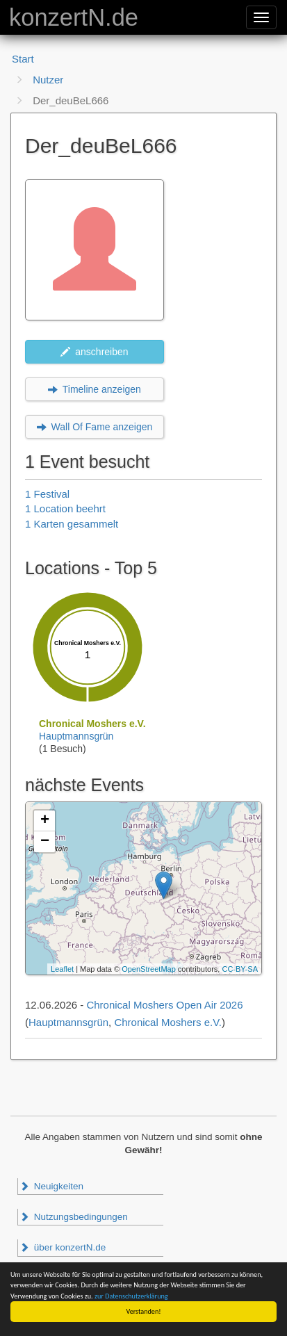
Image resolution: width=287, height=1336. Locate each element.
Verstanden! (143, 1311)
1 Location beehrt (65, 508)
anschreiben (94, 351)
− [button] (44, 841)
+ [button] (44, 820)
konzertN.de (73, 17)
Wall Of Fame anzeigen (95, 426)
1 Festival (47, 494)
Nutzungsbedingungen (73, 1217)
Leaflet (62, 969)
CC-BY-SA (240, 969)
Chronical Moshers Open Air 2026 (164, 1005)
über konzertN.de (62, 1247)
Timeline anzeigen (94, 389)
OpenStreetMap (149, 969)
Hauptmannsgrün (76, 736)
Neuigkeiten (51, 1186)
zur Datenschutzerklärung (131, 1296)
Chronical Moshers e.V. (168, 1022)
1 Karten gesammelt (71, 524)
